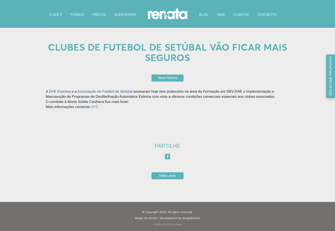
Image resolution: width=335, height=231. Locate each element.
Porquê (77, 14)
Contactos (267, 14)
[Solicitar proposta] (330, 76)
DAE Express (60, 91)
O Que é (55, 14)
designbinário (191, 218)
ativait (152, 218)
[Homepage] (167, 13)
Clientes (241, 14)
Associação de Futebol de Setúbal (104, 91)
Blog (203, 14)
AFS (94, 107)
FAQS (221, 14)
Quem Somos (125, 14)
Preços (99, 14)
